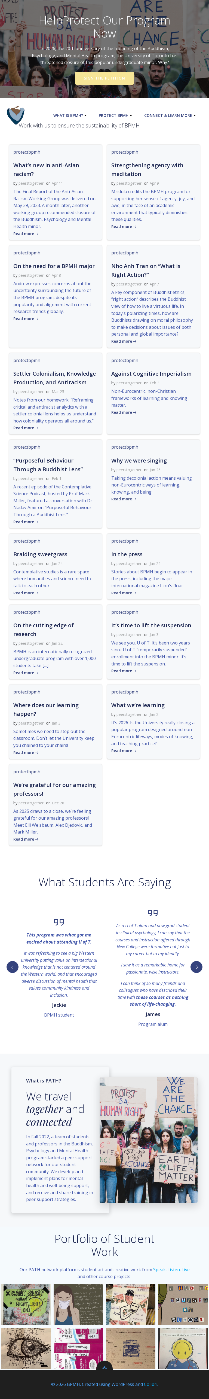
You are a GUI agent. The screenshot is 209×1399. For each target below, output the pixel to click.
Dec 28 (58, 802)
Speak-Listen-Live (171, 1270)
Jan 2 (154, 714)
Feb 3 (154, 382)
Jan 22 (155, 563)
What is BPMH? (70, 115)
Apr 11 (57, 183)
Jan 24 (57, 563)
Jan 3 (154, 634)
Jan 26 (155, 469)
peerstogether (31, 183)
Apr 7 (154, 284)
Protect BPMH (116, 115)
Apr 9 (154, 183)
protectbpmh (26, 152)
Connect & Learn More (170, 115)
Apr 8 (56, 275)
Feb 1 (57, 478)
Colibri (150, 1384)
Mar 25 (58, 391)
